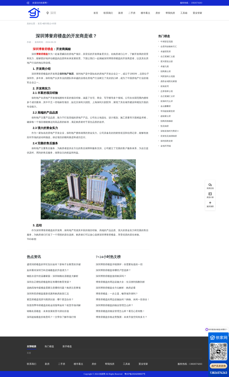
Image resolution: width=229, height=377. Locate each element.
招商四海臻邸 (167, 121)
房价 (158, 13)
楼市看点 (145, 13)
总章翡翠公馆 (167, 91)
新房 (120, 13)
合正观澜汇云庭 (168, 56)
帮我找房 (170, 13)
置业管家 (197, 13)
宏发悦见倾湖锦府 (169, 136)
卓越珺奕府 (166, 51)
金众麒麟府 (166, 106)
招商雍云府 (166, 71)
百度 (29, 353)
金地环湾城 (166, 146)
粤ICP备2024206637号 (134, 374)
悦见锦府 (165, 126)
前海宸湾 (165, 86)
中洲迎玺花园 (167, 41)
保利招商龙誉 (167, 141)
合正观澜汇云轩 (168, 96)
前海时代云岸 (167, 101)
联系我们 (108, 13)
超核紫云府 (166, 116)
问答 (54, 23)
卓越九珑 (165, 66)
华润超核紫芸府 (168, 111)
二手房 (131, 13)
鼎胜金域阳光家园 (169, 81)
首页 (95, 13)
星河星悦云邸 (167, 61)
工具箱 (183, 13)
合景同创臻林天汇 (169, 46)
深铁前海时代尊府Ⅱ (170, 131)
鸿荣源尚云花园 (168, 76)
